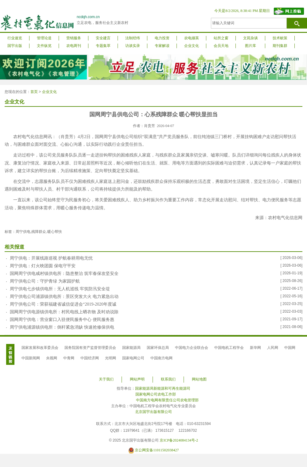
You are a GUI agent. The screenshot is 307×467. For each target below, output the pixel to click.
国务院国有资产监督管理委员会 (90, 347)
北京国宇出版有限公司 (153, 412)
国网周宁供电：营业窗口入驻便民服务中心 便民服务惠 (62, 319)
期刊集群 (280, 46)
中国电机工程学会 (229, 347)
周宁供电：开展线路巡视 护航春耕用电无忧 (51, 258)
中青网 (68, 358)
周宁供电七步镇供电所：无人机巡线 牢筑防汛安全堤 (60, 289)
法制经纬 (132, 38)
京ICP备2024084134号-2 (179, 440)
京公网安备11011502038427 (157, 450)
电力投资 (162, 38)
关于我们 (106, 379)
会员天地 (221, 46)
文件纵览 (44, 46)
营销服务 (73, 38)
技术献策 (280, 38)
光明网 (110, 358)
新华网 (255, 347)
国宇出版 (14, 46)
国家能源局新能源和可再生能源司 (162, 388)
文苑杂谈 (250, 38)
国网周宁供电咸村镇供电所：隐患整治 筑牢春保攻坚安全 (64, 273)
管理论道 (44, 38)
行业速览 (14, 38)
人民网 (272, 347)
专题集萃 (103, 46)
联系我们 (168, 379)
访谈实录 (132, 46)
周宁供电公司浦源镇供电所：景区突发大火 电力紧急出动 (64, 296)
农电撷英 (191, 38)
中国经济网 (89, 358)
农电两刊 (73, 46)
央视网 (51, 358)
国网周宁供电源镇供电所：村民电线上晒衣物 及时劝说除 (64, 312)
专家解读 (162, 46)
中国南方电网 (161, 358)
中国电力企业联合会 (191, 347)
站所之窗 (221, 38)
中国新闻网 (30, 358)
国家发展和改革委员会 (39, 347)
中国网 (289, 347)
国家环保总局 (158, 347)
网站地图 (199, 379)
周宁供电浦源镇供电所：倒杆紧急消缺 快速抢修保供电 (62, 327)
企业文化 (191, 46)
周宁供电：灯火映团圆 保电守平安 (43, 266)
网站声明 (137, 379)
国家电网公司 (133, 358)
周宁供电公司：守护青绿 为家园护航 (45, 281)
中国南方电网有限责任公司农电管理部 (167, 400)
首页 (34, 92)
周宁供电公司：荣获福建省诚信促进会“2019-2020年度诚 (63, 304)
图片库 (250, 46)
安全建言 (103, 38)
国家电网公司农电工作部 (155, 394)
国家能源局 (131, 347)
